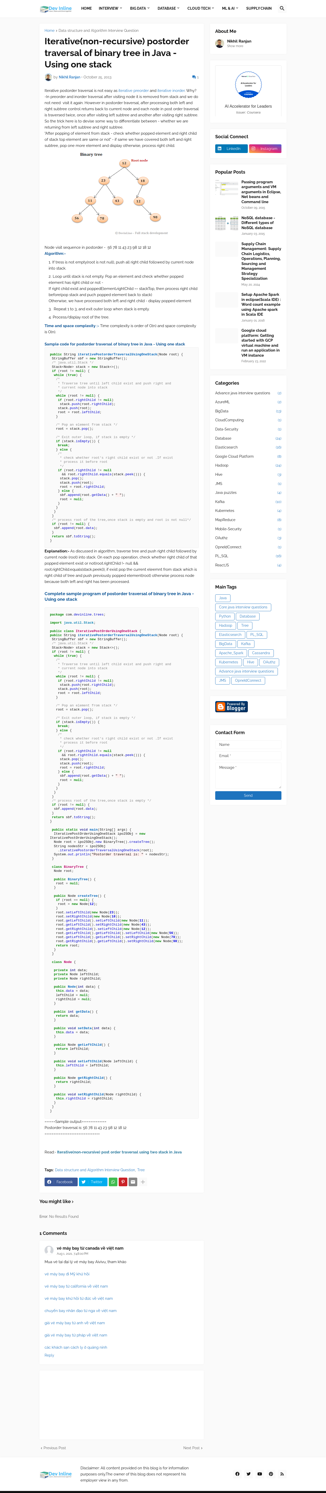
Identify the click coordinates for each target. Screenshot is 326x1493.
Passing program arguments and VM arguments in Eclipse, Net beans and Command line (261, 192)
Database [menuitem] (167, 8)
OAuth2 (248, 538)
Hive (248, 474)
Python (225, 616)
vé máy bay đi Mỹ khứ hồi (67, 1274)
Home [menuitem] (86, 8)
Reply (49, 1355)
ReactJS (248, 565)
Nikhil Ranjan (239, 41)
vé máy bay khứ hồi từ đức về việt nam (79, 1298)
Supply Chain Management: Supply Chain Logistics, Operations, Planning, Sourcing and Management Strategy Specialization (261, 261)
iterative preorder (134, 90)
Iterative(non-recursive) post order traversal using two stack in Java (119, 1152)
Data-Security (248, 429)
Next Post (191, 1448)
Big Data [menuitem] (138, 8)
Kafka (248, 502)
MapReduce (248, 520)
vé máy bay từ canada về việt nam (90, 1248)
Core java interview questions (243, 607)
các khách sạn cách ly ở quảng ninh (76, 1347)
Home (50, 31)
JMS (248, 483)
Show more (235, 46)
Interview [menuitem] (108, 8)
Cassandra (261, 653)
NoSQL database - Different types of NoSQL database (258, 223)
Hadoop (248, 465)
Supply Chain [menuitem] (259, 8)
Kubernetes (248, 510)
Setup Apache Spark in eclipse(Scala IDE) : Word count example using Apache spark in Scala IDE (261, 304)
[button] (282, 8)
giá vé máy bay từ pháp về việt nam (76, 1335)
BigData (248, 411)
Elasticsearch (248, 447)
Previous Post (55, 1448)
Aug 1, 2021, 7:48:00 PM (72, 1253)
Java (223, 598)
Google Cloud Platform (248, 456)
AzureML (248, 402)
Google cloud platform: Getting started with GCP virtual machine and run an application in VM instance (260, 343)
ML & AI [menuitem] (228, 8)
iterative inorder (171, 90)
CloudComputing (248, 420)
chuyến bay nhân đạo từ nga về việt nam (81, 1310)
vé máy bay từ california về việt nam (76, 1286)
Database (248, 438)
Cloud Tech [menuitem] (198, 8)
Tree (141, 1170)
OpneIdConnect (248, 547)
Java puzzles (248, 492)
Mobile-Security (248, 529)
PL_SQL (248, 556)
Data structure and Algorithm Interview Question (99, 31)
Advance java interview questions (248, 393)
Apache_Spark (231, 653)
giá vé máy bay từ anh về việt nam (75, 1323)
